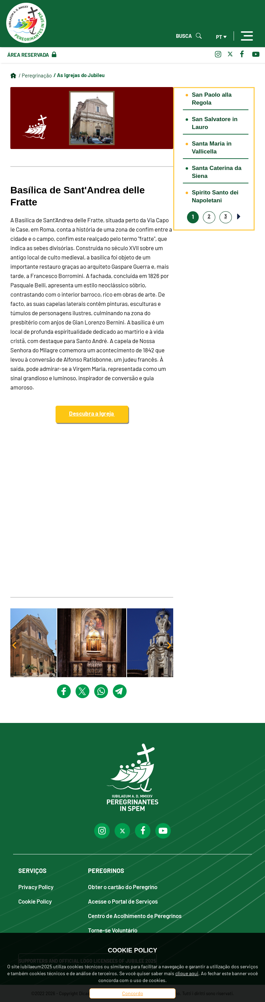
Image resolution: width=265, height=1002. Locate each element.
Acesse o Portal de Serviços (123, 901)
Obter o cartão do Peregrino (122, 887)
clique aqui (186, 973)
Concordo (132, 993)
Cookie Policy (35, 901)
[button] (91, 642)
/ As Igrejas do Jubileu (79, 75)
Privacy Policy (35, 887)
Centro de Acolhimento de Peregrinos (134, 915)
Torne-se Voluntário (112, 930)
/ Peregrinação (35, 75)
